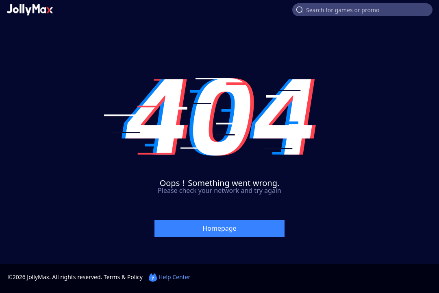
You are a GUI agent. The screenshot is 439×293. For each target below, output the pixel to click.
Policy (135, 277)
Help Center (169, 277)
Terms (112, 277)
